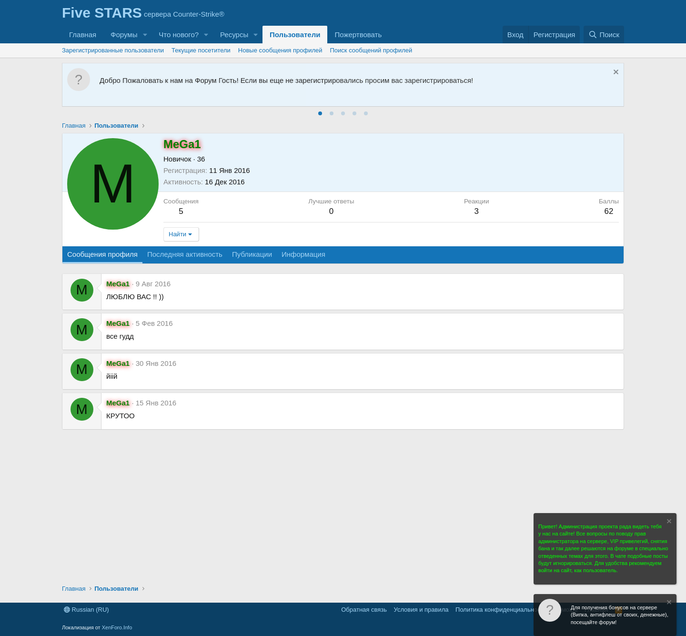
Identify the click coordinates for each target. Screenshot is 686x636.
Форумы (124, 34)
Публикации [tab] (252, 254)
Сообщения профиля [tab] (102, 254)
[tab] (320, 113)
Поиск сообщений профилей (371, 50)
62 (608, 211)
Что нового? (179, 34)
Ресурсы (234, 34)
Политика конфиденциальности (501, 609)
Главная (82, 34)
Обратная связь (364, 609)
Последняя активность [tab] (184, 254)
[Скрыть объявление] (615, 73)
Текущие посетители (201, 50)
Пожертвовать (358, 34)
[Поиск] (604, 34)
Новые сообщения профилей (280, 50)
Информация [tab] (303, 254)
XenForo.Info (117, 627)
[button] (144, 34)
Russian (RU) (86, 609)
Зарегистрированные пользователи (113, 50)
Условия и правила (421, 609)
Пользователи (295, 34)
